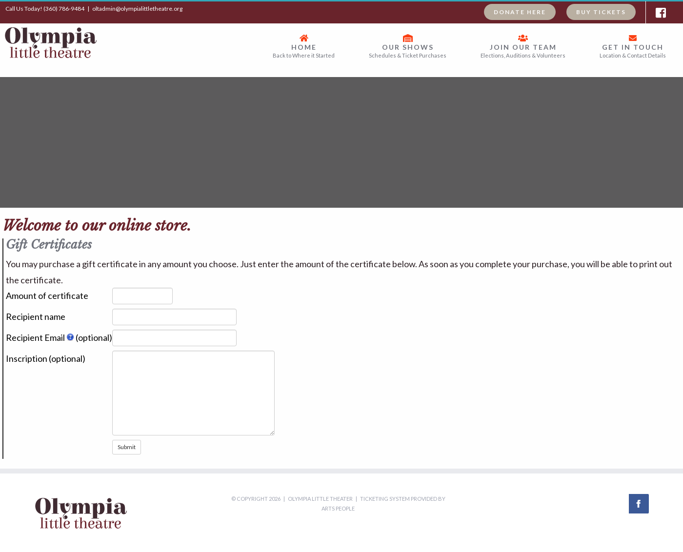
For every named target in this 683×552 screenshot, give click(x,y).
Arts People (338, 508)
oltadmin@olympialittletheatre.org (137, 8)
